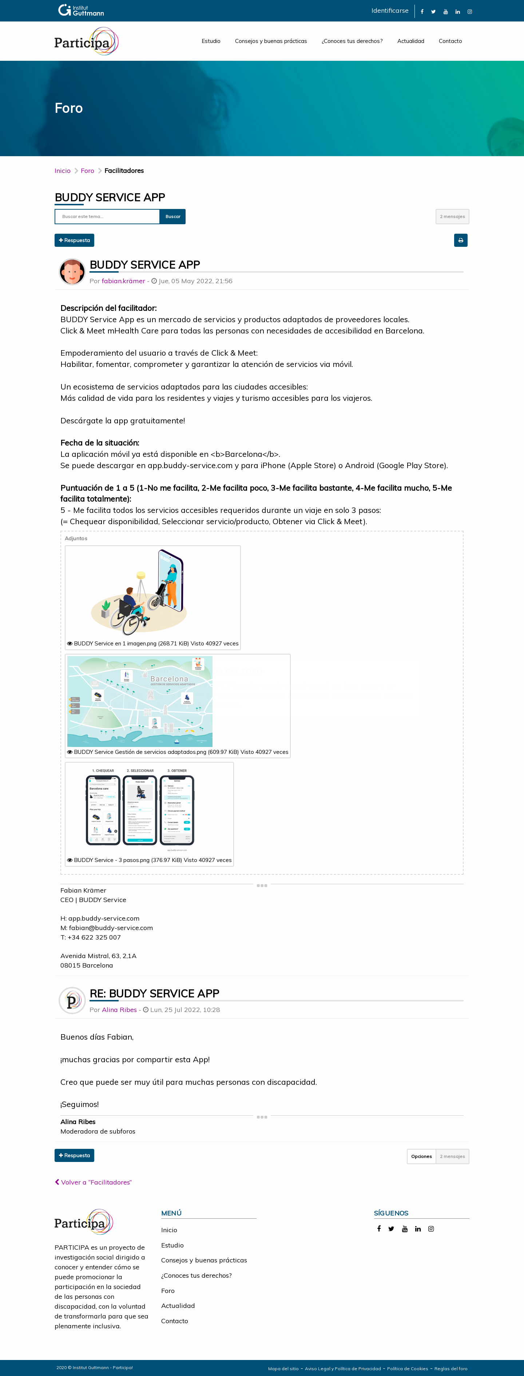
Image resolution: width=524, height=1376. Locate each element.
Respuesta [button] (74, 240)
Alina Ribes (119, 1009)
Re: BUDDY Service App (154, 993)
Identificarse (390, 10)
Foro (168, 1290)
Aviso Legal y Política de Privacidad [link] (343, 1368)
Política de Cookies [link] (407, 1368)
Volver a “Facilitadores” (93, 1182)
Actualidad (410, 40)
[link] (422, 11)
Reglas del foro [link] (451, 1368)
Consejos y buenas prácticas (271, 40)
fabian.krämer (123, 281)
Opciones (421, 1156)
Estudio (211, 40)
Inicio (63, 170)
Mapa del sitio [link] (283, 1368)
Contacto (450, 40)
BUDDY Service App (110, 197)
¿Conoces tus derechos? (352, 40)
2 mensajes (452, 216)
